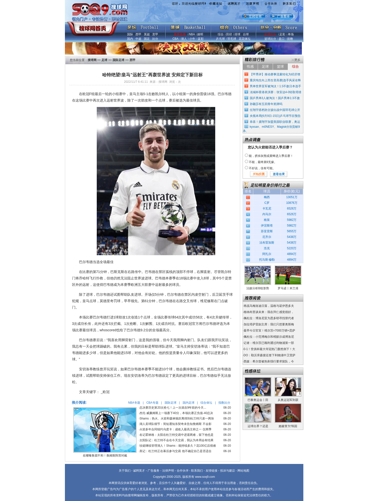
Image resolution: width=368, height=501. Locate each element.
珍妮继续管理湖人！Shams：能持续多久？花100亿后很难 (177, 445)
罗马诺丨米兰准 (288, 288)
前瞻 (290, 39)
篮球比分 (270, 39)
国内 (130, 39)
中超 (138, 39)
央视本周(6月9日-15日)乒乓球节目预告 (275, 116)
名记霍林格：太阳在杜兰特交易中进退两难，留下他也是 (176, 435)
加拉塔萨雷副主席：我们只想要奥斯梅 (269, 324)
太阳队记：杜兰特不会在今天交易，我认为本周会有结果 (176, 440)
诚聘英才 (139, 470)
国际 (130, 34)
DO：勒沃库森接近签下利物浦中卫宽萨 (269, 355)
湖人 (184, 39)
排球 (237, 34)
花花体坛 (245, 39)
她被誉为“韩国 (288, 426)
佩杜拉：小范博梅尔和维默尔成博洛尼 (269, 336)
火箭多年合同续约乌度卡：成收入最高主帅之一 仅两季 (175, 429)
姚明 (200, 34)
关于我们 (125, 470)
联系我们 (197, 470)
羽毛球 (231, 39)
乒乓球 (220, 39)
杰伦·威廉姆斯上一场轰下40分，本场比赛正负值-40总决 (176, 413)
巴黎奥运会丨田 (258, 400)
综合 (221, 34)
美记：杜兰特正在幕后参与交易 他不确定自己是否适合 (175, 451)
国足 (147, 39)
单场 (291, 34)
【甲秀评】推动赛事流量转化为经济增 (275, 74)
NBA (192, 34)
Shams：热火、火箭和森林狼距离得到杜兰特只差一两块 (176, 418)
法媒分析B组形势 (257, 288)
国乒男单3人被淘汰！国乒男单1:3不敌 (275, 98)
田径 (229, 34)
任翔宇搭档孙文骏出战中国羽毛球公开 (275, 110)
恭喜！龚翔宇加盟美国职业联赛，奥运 (275, 122)
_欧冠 (105, 392)
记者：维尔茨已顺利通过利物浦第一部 (269, 343)
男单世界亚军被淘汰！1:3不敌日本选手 (275, 86)
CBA (175, 39)
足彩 (282, 34)
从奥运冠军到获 (288, 400)
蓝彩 (201, 39)
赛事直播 (180, 34)
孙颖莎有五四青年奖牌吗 (266, 104)
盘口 (282, 39)
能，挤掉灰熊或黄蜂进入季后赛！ (271, 156)
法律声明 (168, 470)
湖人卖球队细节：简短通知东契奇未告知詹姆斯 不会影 (175, 424)
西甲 (138, 34)
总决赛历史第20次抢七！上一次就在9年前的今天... (172, 407)
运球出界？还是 (258, 426)
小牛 (192, 39)
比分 (155, 39)
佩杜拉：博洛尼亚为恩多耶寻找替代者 (269, 318)
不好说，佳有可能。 (262, 168)
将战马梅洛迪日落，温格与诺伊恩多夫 (269, 306)
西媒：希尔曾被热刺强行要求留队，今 (269, 361)
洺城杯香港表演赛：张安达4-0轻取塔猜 (275, 92)
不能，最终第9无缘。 (263, 162)
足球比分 (270, 34)
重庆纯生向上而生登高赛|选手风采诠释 (275, 80)
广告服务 (153, 470)
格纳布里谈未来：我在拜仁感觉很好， (269, 312)
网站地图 (243, 470)
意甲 (155, 34)
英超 (147, 34)
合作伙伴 (183, 470)
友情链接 (211, 470)
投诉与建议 (227, 470)
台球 (246, 34)
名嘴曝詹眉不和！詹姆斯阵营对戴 (105, 455)
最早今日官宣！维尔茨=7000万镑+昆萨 (269, 330)
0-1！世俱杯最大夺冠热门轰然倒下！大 (269, 349)
